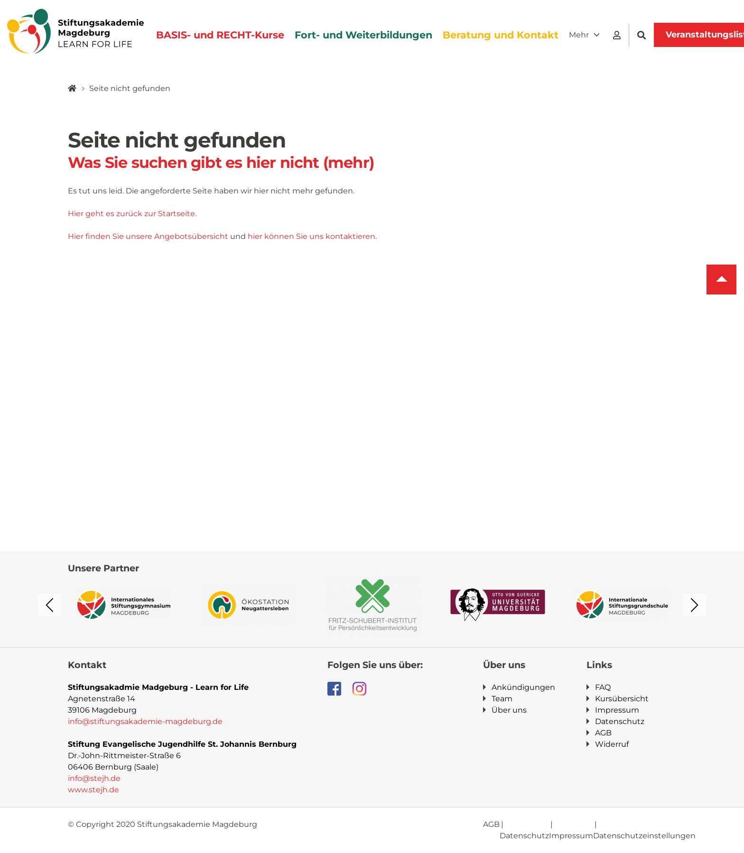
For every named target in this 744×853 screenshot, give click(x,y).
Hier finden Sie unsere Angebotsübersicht (148, 236)
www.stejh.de (93, 789)
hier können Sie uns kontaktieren (311, 236)
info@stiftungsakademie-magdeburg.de (145, 721)
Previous (49, 605)
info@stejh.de (94, 778)
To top (721, 279)
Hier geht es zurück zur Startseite (131, 213)
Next (694, 605)
